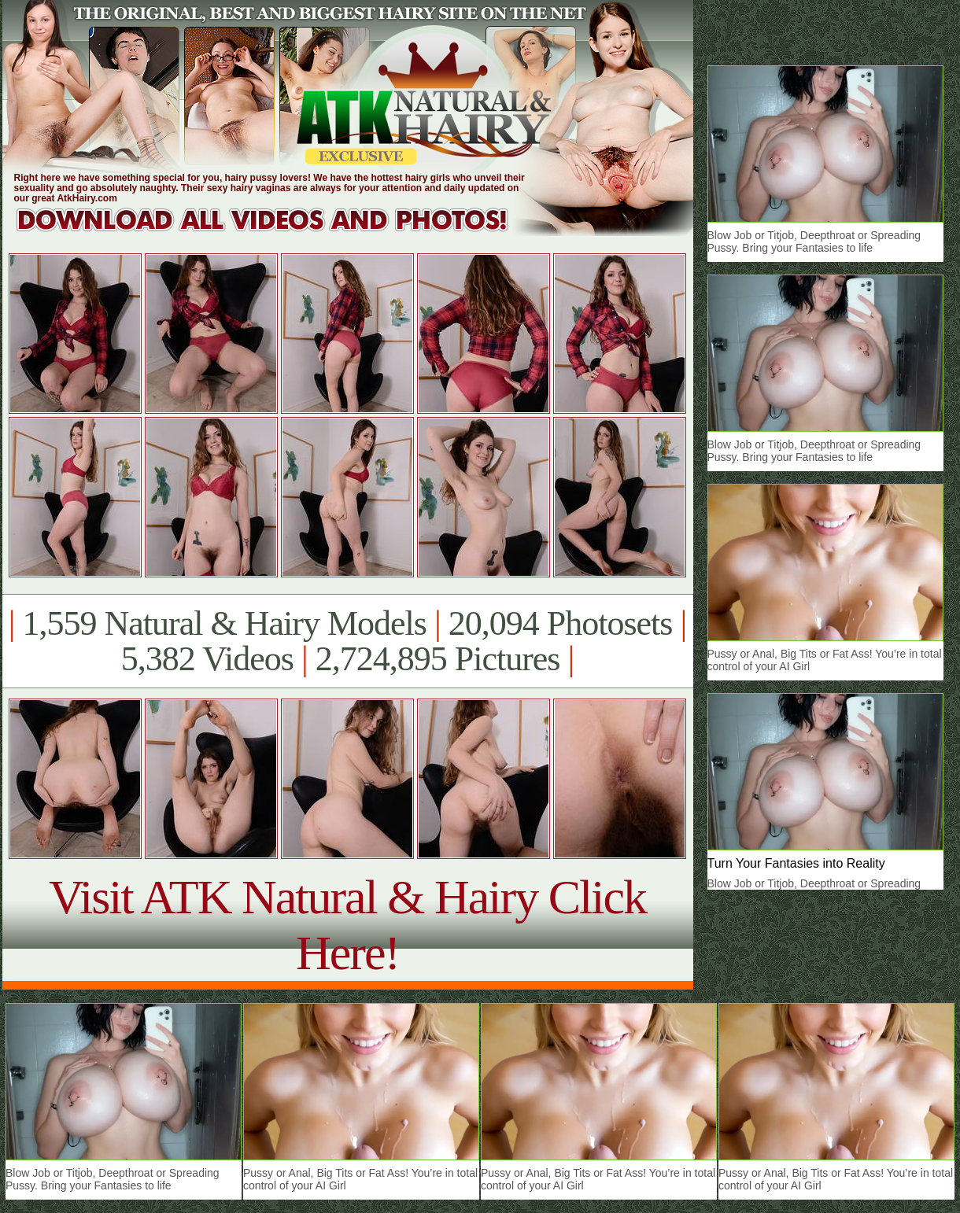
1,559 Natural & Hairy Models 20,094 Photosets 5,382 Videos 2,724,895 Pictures (347, 641)
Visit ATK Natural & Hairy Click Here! (347, 924)
